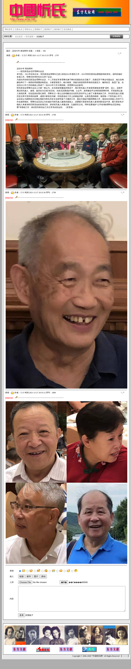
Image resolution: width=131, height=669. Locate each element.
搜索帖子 (38, 29)
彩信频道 (67, 29)
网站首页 (8, 29)
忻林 (22, 115)
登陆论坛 (28, 29)
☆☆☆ (125, 666)
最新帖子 (48, 29)
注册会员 (18, 29)
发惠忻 (24, 55)
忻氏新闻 (29, 36)
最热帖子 (58, 29)
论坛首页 (19, 36)
